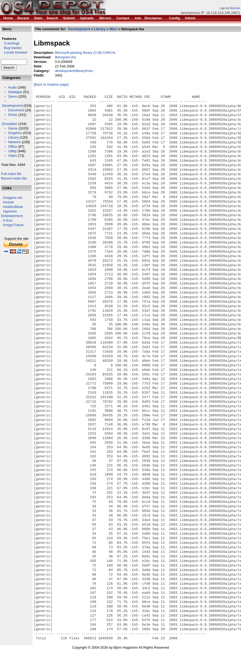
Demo (12, 96)
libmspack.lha (65, 57)
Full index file (11, 174)
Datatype (15, 92)
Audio (12, 87)
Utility (12, 151)
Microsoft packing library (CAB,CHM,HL (85, 53)
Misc (113, 29)
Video (12, 156)
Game (12, 128)
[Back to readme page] (51, 84)
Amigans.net (12, 198)
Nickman (235, 8)
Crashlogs (10, 43)
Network (14, 142)
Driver (12, 115)
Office (12, 147)
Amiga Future (13, 225)
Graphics (15, 133)
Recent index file (14, 178)
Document (16, 110)
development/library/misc (74, 71)
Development (12, 106)
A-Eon (8, 220)
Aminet (8, 202)
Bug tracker (11, 48)
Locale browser (14, 52)
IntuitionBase (13, 207)
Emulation (10, 124)
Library (13, 137)
